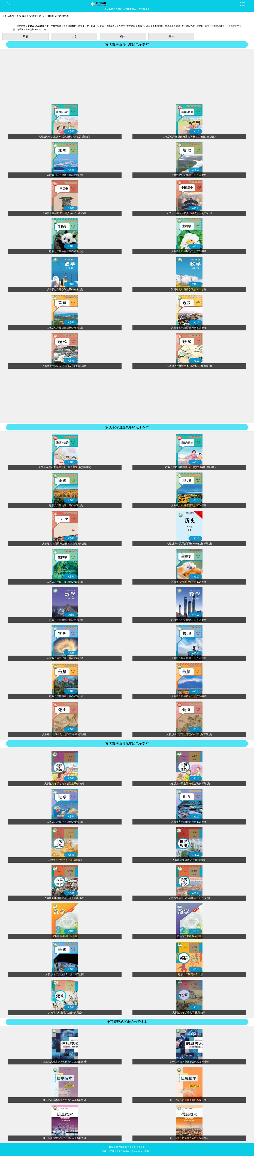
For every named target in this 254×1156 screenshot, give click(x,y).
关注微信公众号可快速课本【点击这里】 (127, 9)
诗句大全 (140, 1147)
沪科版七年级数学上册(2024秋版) (65, 289)
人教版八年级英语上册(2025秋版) (65, 696)
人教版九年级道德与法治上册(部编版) (64, 783)
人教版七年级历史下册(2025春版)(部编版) (189, 213)
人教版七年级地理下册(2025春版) (189, 175)
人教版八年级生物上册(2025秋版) (65, 581)
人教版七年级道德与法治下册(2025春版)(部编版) (189, 136)
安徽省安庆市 (36, 16)
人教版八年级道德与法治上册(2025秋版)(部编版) (64, 467)
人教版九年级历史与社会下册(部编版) (189, 898)
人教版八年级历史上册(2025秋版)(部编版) (64, 543)
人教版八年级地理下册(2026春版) (189, 505)
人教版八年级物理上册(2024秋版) (65, 658)
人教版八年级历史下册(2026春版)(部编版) (189, 543)
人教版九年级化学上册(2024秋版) (65, 821)
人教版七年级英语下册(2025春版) (189, 327)
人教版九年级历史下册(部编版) (189, 860)
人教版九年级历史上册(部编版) (65, 860)
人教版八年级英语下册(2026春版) (189, 696)
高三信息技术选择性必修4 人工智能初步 (65, 1061)
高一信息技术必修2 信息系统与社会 (189, 1061)
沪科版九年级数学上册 (64, 936)
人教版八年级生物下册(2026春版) (189, 581)
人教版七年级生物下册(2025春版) (189, 251)
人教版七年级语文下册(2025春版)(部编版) (189, 366)
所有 (25, 36)
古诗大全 (131, 1147)
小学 (74, 36)
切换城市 (22, 16)
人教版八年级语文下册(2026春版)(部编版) (189, 734)
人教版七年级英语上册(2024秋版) (65, 327)
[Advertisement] (127, 76)
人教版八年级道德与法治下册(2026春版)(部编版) (189, 467)
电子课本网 (8, 16)
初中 (123, 36)
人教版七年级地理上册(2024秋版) (65, 175)
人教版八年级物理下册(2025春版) (189, 658)
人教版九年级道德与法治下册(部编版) (189, 783)
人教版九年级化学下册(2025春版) (189, 821)
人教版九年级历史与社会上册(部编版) (64, 898)
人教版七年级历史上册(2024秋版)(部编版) (64, 213)
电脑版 (112, 1147)
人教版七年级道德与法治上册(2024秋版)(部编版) (64, 136)
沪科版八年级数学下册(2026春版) (189, 620)
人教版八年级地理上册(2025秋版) (65, 505)
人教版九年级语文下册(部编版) (189, 1012)
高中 (171, 36)
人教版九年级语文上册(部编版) (65, 1012)
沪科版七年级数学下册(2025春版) (189, 289)
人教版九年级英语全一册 (189, 974)
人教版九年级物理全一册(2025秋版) (65, 974)
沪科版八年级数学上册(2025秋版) (65, 620)
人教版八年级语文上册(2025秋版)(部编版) (64, 734)
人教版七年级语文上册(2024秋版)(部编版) (64, 366)
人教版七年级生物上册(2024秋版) (65, 251)
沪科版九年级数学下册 (189, 936)
